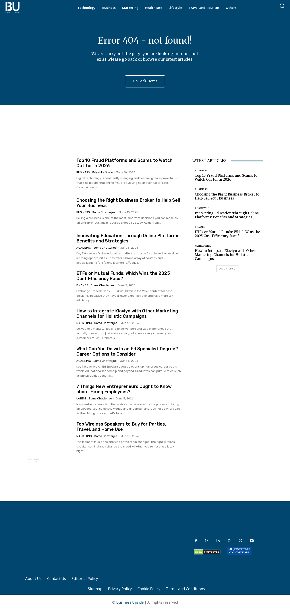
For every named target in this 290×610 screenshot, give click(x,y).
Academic (83, 247)
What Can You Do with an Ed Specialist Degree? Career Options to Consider (127, 351)
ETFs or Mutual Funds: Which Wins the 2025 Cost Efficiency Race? (227, 234)
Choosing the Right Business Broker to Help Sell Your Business (227, 196)
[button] (282, 5)
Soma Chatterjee (104, 212)
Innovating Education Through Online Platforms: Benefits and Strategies (227, 215)
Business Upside (130, 602)
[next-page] (36, 462)
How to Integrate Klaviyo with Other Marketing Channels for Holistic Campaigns (127, 313)
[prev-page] (29, 462)
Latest (81, 398)
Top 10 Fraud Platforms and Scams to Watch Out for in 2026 (226, 177)
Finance (82, 285)
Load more (227, 268)
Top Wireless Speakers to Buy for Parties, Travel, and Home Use (121, 426)
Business (83, 172)
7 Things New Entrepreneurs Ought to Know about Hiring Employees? (124, 389)
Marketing (84, 322)
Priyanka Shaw (102, 172)
